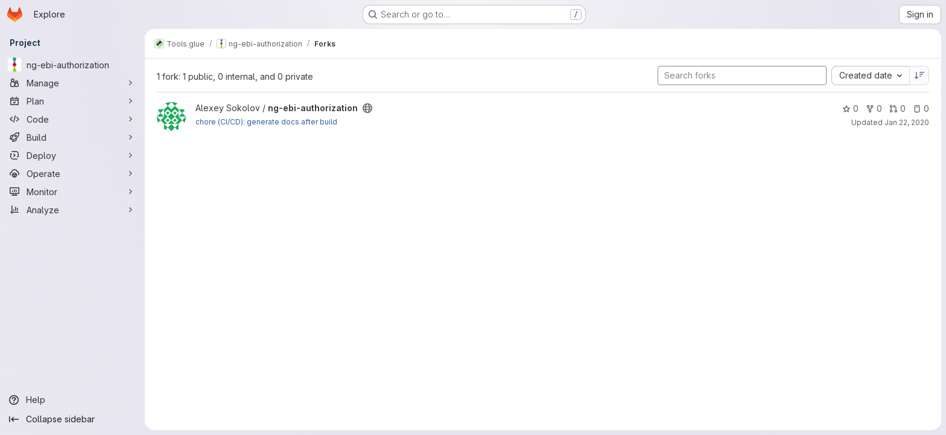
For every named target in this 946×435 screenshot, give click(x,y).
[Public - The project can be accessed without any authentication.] (367, 108)
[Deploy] (72, 155)
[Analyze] (72, 209)
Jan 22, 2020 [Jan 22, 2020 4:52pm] (906, 122)
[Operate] (72, 173)
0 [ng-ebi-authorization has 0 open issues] (921, 108)
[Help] (72, 400)
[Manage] (72, 82)
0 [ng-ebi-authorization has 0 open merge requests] (897, 108)
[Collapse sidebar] (72, 419)
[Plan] (72, 100)
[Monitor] (72, 191)
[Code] (72, 119)
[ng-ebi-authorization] (72, 64)
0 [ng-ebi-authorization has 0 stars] (850, 108)
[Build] (72, 137)
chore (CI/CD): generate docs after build (266, 121)
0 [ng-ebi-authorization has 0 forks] (874, 108)
